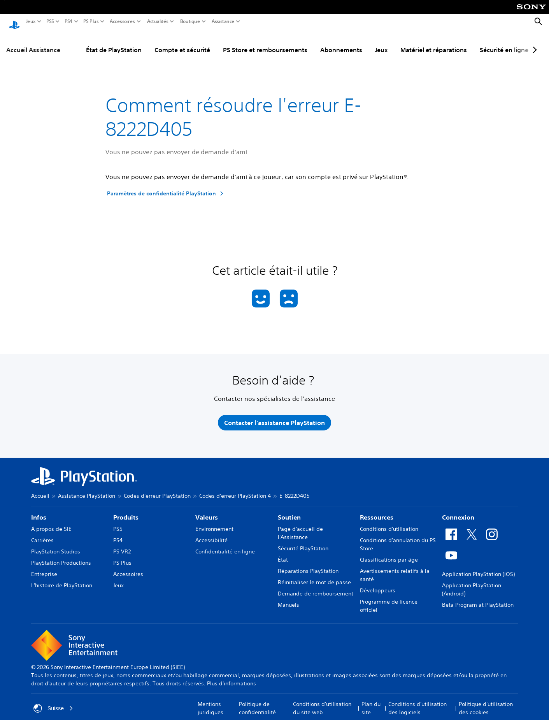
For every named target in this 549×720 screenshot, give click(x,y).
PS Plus (91, 21)
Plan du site (371, 700)
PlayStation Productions (61, 555)
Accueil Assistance (33, 42)
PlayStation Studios (55, 544)
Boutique (190, 21)
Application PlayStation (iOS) (478, 566)
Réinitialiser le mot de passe (314, 574)
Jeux (31, 21)
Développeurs (377, 583)
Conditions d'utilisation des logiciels (417, 700)
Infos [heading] (38, 510)
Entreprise (44, 566)
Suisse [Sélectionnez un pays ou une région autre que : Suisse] (53, 701)
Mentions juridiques (210, 700)
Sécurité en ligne (504, 42)
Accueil (40, 488)
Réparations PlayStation (308, 563)
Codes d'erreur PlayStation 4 (235, 488)
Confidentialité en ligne (225, 544)
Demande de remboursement (315, 586)
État (283, 552)
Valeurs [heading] (206, 510)
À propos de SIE (51, 521)
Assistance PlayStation (86, 488)
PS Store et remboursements (265, 42)
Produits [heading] (126, 510)
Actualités (157, 21)
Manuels (288, 597)
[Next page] (533, 42)
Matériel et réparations (433, 42)
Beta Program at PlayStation (478, 597)
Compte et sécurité (182, 42)
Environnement (214, 521)
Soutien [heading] (289, 510)
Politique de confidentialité (257, 700)
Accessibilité (211, 532)
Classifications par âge (389, 552)
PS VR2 (122, 544)
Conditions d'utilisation (389, 521)
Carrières (42, 532)
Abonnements (341, 42)
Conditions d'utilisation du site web (322, 700)
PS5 (50, 21)
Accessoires (122, 21)
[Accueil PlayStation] (14, 21)
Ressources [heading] (376, 510)
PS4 (69, 21)
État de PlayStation (114, 42)
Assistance (223, 21)
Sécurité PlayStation (303, 540)
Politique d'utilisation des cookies (486, 700)
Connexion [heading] (458, 510)
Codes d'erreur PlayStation (157, 488)
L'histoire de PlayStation (61, 577)
